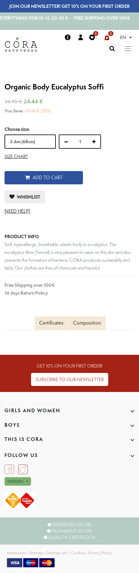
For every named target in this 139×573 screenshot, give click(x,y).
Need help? (17, 211)
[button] (25, 196)
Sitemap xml (57, 552)
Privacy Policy (100, 552)
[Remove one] (66, 141)
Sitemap (36, 552)
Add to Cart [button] (44, 177)
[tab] (51, 323)
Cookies (78, 552)
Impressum (16, 552)
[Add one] (93, 141)
